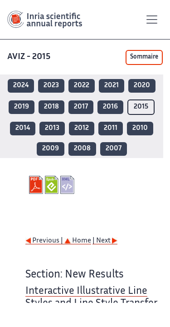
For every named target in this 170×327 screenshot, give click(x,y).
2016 (110, 107)
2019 (21, 107)
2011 (110, 128)
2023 (51, 86)
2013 (52, 128)
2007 (113, 149)
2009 (50, 149)
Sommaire (144, 57)
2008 (82, 149)
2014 (22, 128)
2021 (111, 86)
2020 (142, 86)
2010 (140, 128)
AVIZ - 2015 (29, 57)
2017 (81, 107)
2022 (81, 86)
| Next (104, 241)
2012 (81, 128)
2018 (51, 107)
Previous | (44, 241)
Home (77, 241)
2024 (21, 86)
